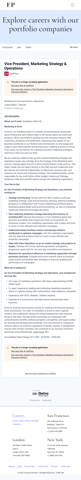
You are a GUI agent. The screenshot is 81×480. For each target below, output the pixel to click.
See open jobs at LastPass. (22, 86)
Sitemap (11, 466)
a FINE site (60, 473)
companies (7, 47)
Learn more (38, 332)
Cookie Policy (43, 466)
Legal (19, 466)
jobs (19, 47)
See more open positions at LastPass (40, 373)
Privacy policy (34, 400)
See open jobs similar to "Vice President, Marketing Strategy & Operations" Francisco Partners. (42, 90)
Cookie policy (46, 400)
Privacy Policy (29, 466)
